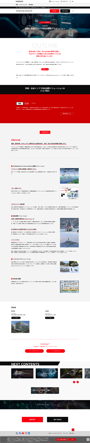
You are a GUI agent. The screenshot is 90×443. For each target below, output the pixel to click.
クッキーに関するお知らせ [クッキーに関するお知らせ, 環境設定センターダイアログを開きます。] (62, 440)
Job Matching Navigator (24, 7)
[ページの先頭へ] (73, 429)
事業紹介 (45, 69)
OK (72, 440)
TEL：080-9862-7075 (34, 350)
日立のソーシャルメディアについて (55, 433)
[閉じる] (88, 440)
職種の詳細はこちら (67, 113)
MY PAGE (65, 11)
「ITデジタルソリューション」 (51, 75)
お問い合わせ (71, 433)
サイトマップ (65, 433)
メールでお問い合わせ (55, 350)
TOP (17, 7)
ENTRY (54, 11)
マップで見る (16, 317)
